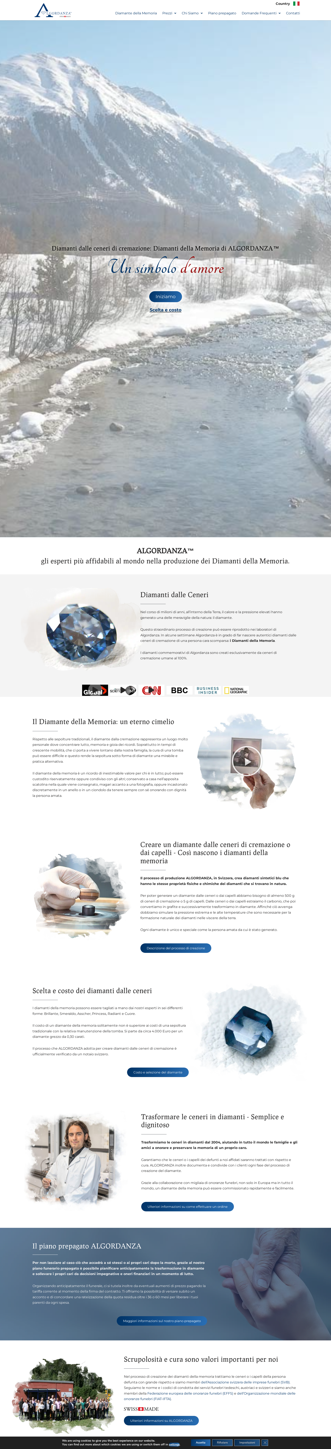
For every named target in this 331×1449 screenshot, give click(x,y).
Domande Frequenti (261, 13)
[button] (169, 13)
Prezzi (169, 13)
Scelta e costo (166, 310)
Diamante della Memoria (136, 13)
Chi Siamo (192, 13)
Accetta (196, 1442)
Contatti (293, 13)
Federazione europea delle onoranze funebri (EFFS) (190, 1397)
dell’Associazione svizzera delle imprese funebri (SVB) (245, 1385)
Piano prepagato (222, 13)
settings (167, 1444)
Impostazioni (250, 1442)
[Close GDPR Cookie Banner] (271, 1442)
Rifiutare (221, 1442)
